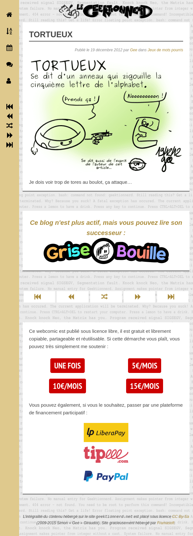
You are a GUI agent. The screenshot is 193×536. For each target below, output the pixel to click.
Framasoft (165, 523)
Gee (133, 50)
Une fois (67, 366)
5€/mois (144, 366)
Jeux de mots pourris (165, 50)
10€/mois (67, 386)
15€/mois (144, 386)
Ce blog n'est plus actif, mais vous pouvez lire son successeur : (106, 241)
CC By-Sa (180, 517)
